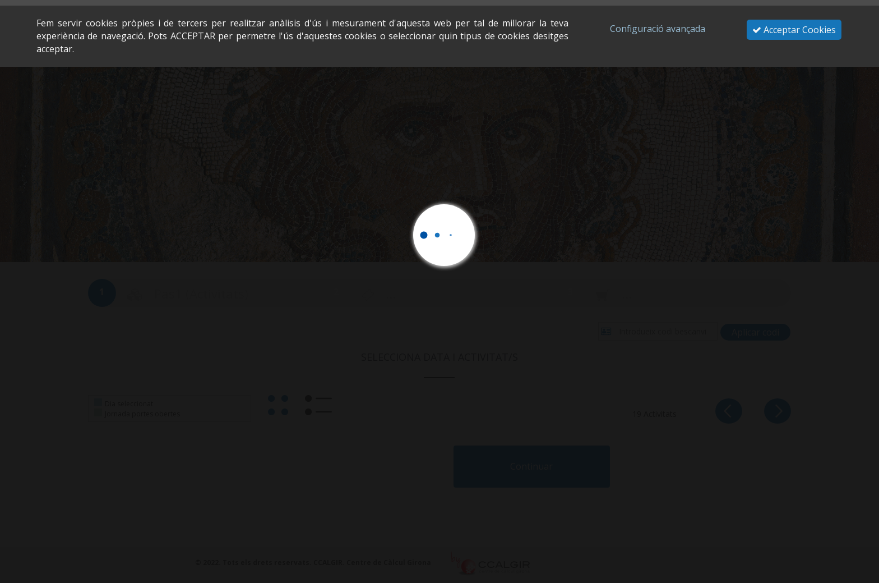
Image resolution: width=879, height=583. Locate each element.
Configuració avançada (657, 28)
